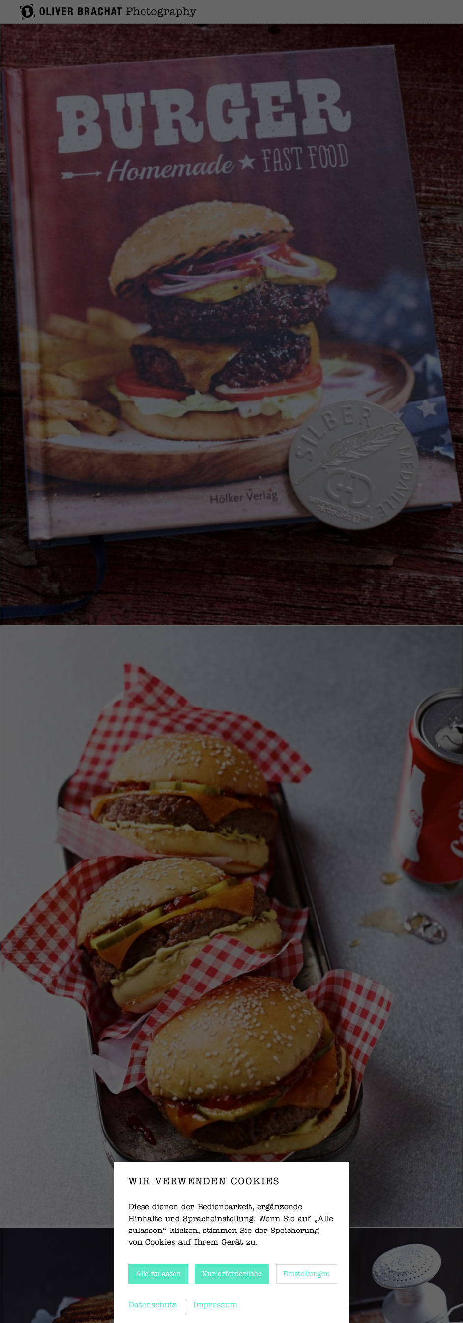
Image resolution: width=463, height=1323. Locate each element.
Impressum (215, 1305)
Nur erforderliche (232, 1274)
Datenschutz (152, 1305)
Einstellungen (306, 1274)
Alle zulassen (158, 1274)
